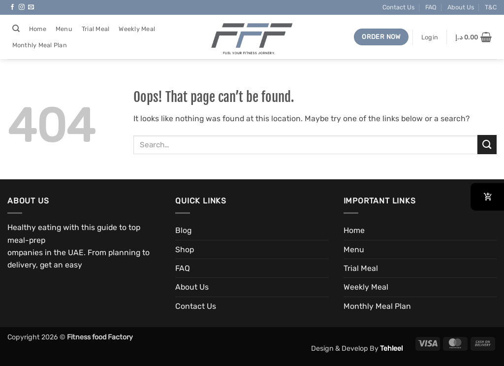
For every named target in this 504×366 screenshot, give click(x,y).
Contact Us (398, 7)
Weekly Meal (137, 29)
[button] (429, 37)
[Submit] (487, 144)
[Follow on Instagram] (22, 7)
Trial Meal (96, 29)
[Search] (15, 28)
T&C (491, 7)
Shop (184, 249)
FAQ (431, 7)
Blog (183, 230)
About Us (460, 7)
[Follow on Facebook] (12, 7)
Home (37, 29)
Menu (64, 29)
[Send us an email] (31, 7)
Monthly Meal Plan (39, 45)
